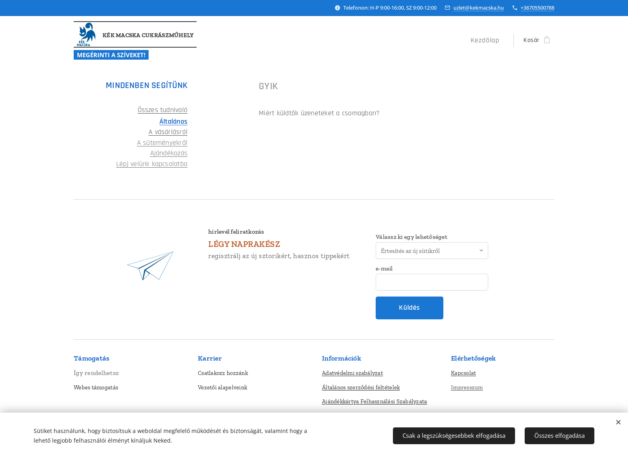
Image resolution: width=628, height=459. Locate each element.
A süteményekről (162, 142)
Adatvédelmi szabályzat (352, 373)
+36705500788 (537, 7)
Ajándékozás (168, 153)
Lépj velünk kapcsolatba (151, 164)
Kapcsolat (463, 373)
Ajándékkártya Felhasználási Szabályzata (374, 401)
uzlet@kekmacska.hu (478, 7)
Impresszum (467, 387)
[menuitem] (488, 40)
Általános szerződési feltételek (361, 387)
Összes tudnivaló (163, 110)
